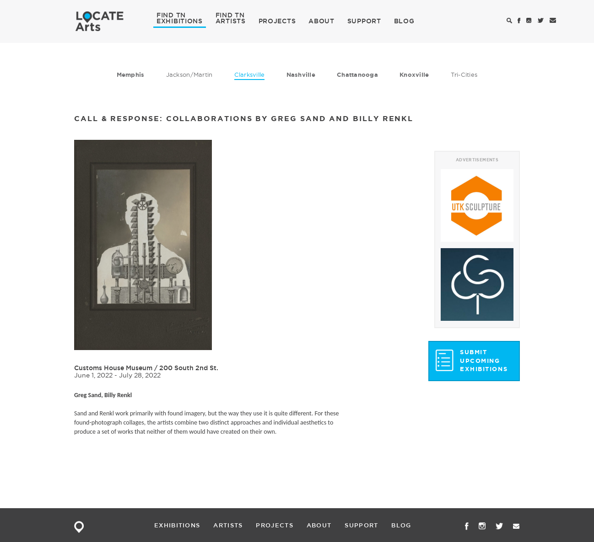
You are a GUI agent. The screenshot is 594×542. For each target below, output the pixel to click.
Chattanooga (357, 74)
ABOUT (321, 21)
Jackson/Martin (189, 74)
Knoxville (414, 74)
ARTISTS (231, 20)
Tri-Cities (464, 74)
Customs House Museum (114, 368)
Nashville (300, 74)
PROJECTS (277, 21)
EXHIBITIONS (180, 20)
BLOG (404, 21)
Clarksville (249, 74)
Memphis (131, 74)
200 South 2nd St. (188, 368)
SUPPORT (364, 21)
